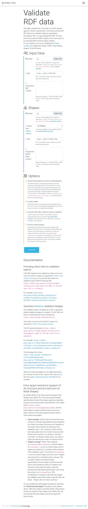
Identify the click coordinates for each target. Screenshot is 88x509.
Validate (31, 250)
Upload (28, 59)
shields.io (39, 306)
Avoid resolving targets (36, 225)
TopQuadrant (79, 506)
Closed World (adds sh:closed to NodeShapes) (45, 181)
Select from (28, 129)
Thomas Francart (15, 506)
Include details (33, 202)
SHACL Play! (9, 3)
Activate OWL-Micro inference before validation (45, 212)
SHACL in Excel (56, 121)
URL (27, 73)
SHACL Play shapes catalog (43, 324)
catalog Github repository (45, 131)
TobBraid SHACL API (67, 506)
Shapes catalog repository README (43, 377)
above (59, 374)
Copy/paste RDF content (29, 87)
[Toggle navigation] (83, 3)
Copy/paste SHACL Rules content (29, 154)
